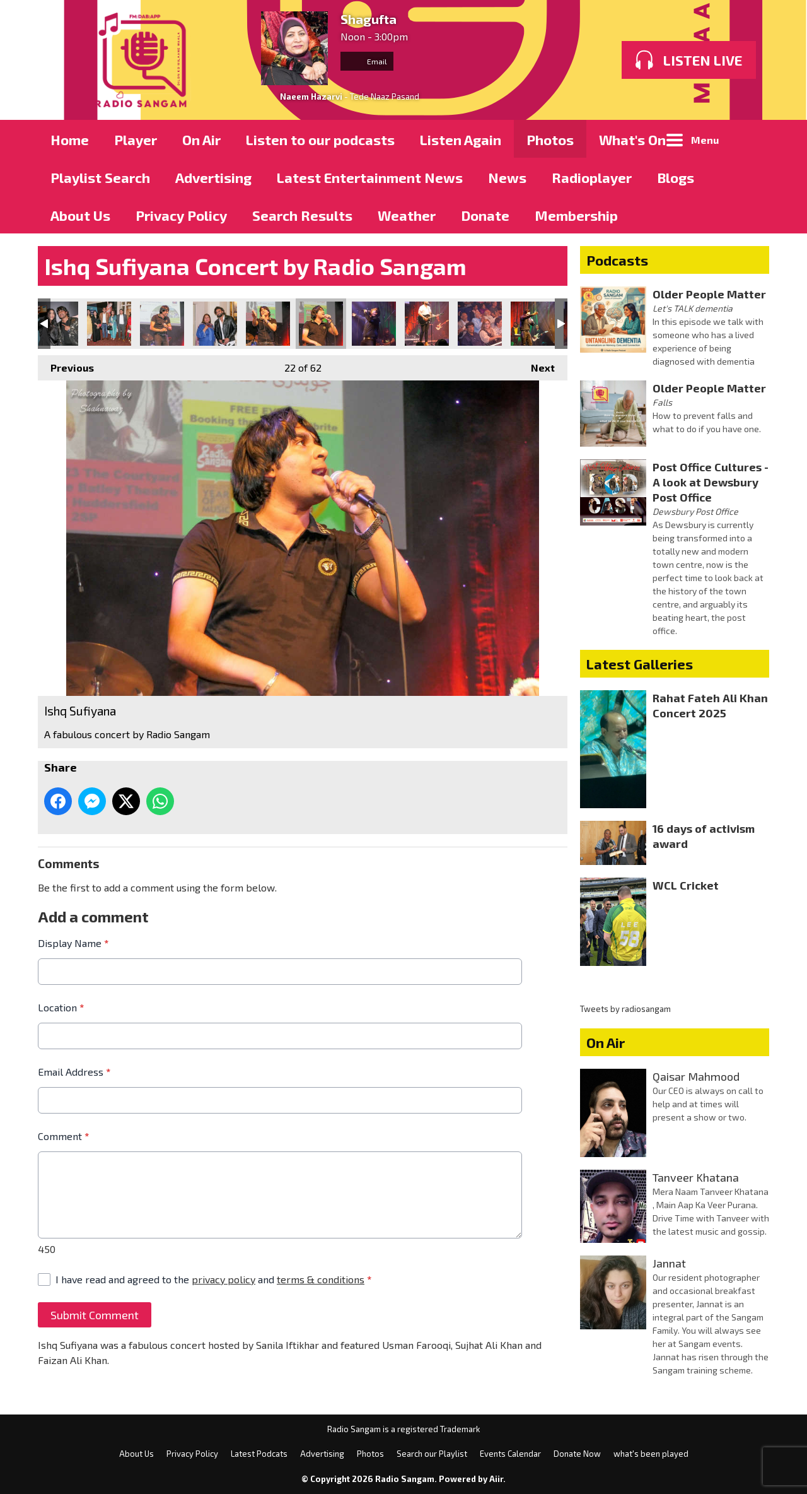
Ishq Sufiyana (56, 324)
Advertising (213, 177)
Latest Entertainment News (370, 177)
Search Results (302, 215)
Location (61, 1007)
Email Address (74, 1072)
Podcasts (617, 260)
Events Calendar (510, 1454)
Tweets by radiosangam (625, 1009)
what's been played (650, 1454)
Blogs (675, 177)
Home (69, 139)
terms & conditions (320, 1279)
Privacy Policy (181, 215)
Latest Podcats (259, 1454)
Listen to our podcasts (320, 139)
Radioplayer (592, 177)
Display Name (73, 943)
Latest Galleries (639, 664)
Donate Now (577, 1454)
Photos (550, 139)
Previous (66, 364)
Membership (576, 215)
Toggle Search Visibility (750, 139)
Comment (63, 1136)
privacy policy (223, 1279)
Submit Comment (94, 1315)
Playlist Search (100, 177)
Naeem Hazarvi (311, 96)
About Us (80, 215)
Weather (407, 215)
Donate (485, 215)
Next (536, 364)
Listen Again (460, 139)
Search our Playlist (432, 1454)
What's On (632, 139)
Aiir (496, 1479)
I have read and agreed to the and (213, 1279)
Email (367, 61)
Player (135, 139)
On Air (201, 139)
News (507, 177)
